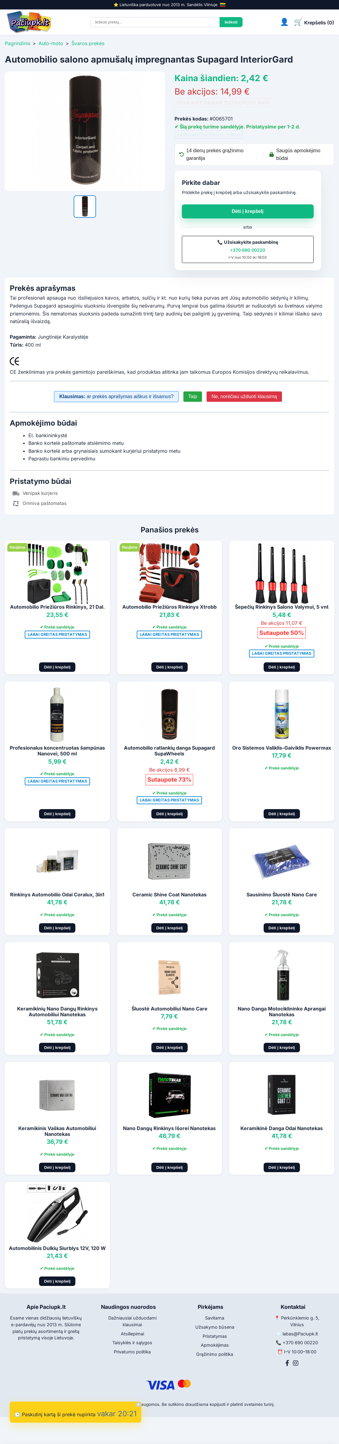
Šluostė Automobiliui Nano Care (169, 1009)
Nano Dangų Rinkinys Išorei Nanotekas (169, 1128)
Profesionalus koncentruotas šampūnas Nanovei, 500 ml (57, 751)
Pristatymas (215, 1336)
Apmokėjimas (215, 1345)
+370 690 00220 (247, 250)
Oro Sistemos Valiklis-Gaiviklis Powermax (281, 748)
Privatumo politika (132, 1351)
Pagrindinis (17, 43)
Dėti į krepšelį (247, 211)
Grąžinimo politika (214, 1354)
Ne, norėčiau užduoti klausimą (244, 396)
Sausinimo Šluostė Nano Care (282, 894)
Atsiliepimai (132, 1333)
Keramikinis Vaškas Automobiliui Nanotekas (57, 1131)
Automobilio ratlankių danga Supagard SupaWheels (169, 751)
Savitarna (214, 1317)
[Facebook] (287, 1363)
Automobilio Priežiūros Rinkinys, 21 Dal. (57, 607)
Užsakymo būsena (214, 1327)
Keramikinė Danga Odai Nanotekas (281, 1128)
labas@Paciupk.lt (300, 1333)
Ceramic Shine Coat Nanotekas (169, 894)
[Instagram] (295, 1363)
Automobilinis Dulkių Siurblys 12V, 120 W (57, 1248)
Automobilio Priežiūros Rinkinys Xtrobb (169, 607)
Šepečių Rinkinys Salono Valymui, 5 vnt (282, 607)
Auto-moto (50, 43)
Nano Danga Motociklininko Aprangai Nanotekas (282, 1011)
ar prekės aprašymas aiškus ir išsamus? (116, 396)
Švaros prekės (87, 43)
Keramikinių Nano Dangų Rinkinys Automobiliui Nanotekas (57, 1011)
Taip (192, 396)
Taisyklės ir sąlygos (132, 1342)
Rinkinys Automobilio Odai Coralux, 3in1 (57, 894)
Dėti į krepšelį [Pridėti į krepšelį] (57, 667)
